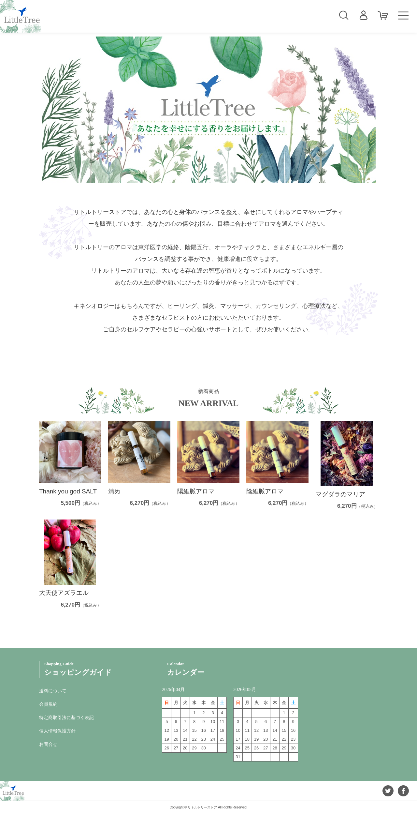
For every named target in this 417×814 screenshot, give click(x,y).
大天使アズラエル (64, 592)
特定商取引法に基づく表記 (66, 717)
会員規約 (48, 704)
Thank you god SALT (68, 491)
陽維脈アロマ (195, 491)
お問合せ (48, 744)
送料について (52, 690)
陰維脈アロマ (264, 491)
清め (114, 491)
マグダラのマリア (340, 494)
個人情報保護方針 (57, 730)
